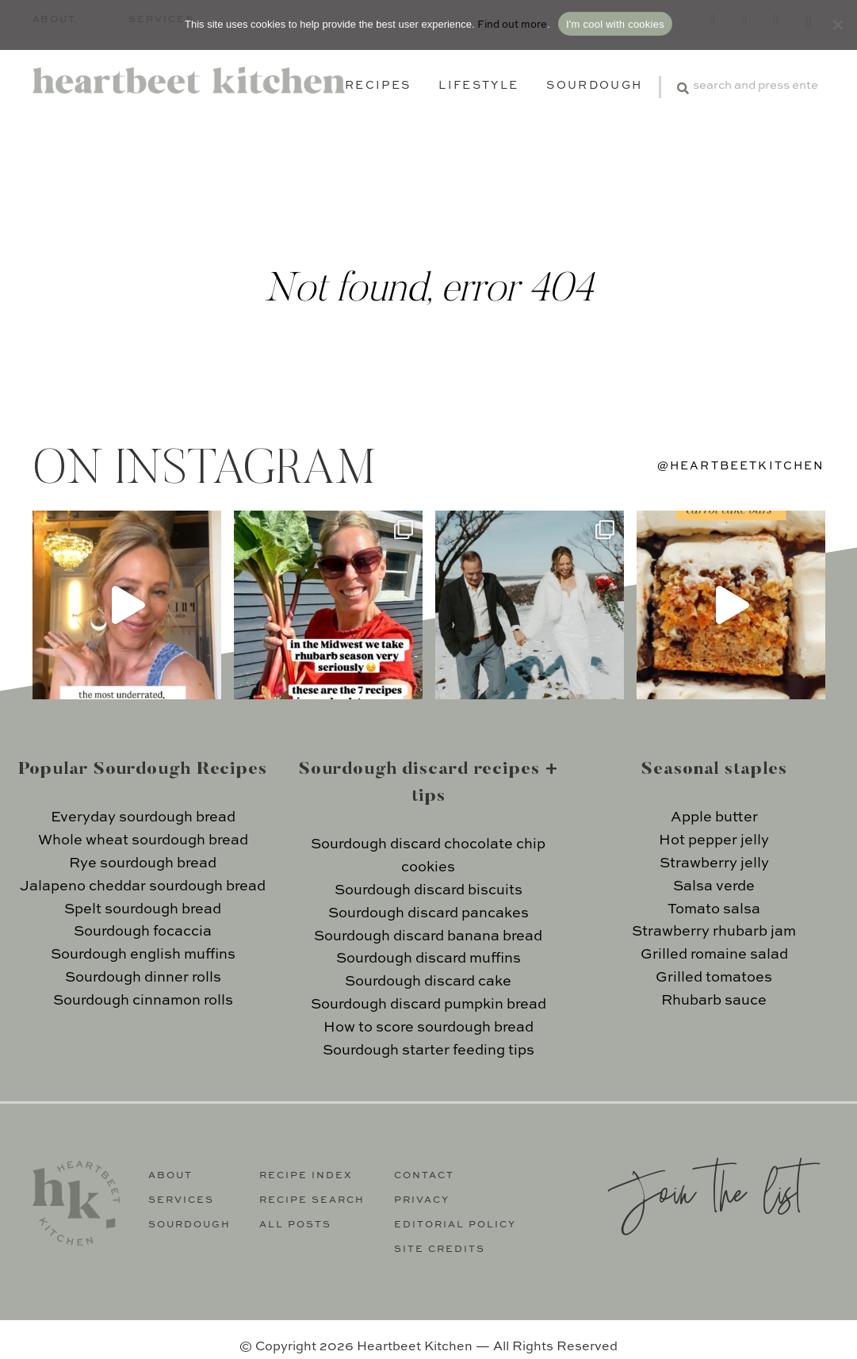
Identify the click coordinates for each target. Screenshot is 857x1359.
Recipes (378, 85)
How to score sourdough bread (428, 1027)
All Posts (295, 1225)
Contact (424, 1176)
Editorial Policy (455, 1225)
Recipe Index (306, 1176)
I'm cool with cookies (615, 24)
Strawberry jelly (714, 863)
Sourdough (594, 85)
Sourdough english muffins (143, 954)
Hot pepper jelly (714, 840)
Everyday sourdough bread (143, 817)
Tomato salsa (714, 909)
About (170, 1176)
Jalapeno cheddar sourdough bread (143, 886)
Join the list (705, 1189)
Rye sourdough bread (142, 863)
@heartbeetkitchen (741, 466)
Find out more (512, 25)
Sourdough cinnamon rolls (143, 1000)
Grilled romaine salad (714, 954)
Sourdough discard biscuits (428, 890)
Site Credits (439, 1249)
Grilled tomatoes (714, 977)
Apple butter (714, 817)
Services (181, 1200)
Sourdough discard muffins (428, 958)
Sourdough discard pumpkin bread (428, 1004)
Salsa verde (714, 886)
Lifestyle (478, 85)
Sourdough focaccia (143, 932)
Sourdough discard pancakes (428, 913)
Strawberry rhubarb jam (714, 932)
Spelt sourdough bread (142, 909)
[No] (837, 25)
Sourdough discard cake (428, 981)
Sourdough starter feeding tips (428, 1050)
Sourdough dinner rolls (143, 977)
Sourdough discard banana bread (428, 936)
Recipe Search (312, 1200)
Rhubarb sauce (714, 1000)
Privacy (422, 1200)
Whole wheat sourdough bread (143, 840)
